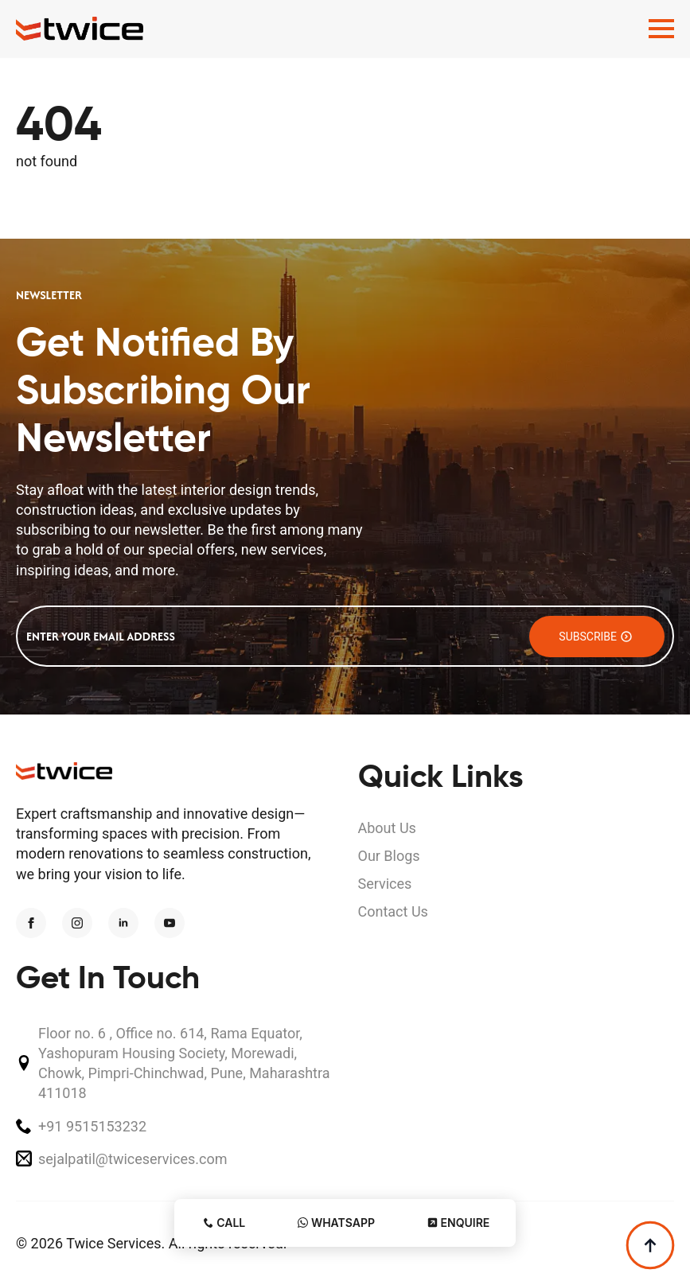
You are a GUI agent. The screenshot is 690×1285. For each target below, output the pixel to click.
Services (385, 883)
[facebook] (31, 923)
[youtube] (169, 923)
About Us (387, 828)
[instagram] (77, 923)
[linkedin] (123, 923)
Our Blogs (389, 855)
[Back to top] (650, 1245)
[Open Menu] (661, 28)
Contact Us (393, 911)
